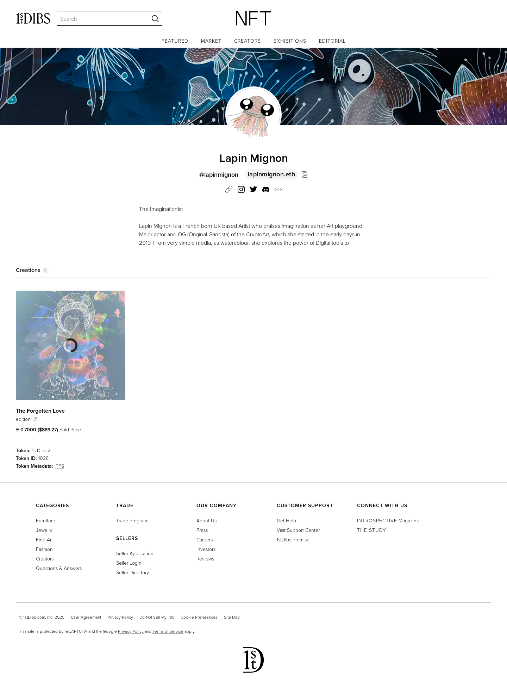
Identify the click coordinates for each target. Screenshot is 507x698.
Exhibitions (290, 40)
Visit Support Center (298, 530)
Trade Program (131, 520)
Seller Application (135, 553)
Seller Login (129, 562)
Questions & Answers (59, 568)
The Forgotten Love (40, 411)
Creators (247, 40)
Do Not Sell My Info (156, 617)
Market (211, 40)
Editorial (332, 40)
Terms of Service (167, 631)
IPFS (59, 465)
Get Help (286, 520)
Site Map (232, 617)
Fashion (44, 549)
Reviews (205, 558)
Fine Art (44, 539)
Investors (205, 549)
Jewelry (44, 530)
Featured (175, 40)
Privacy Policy (120, 617)
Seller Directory (132, 572)
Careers (204, 539)
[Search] (99, 18)
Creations (32, 270)
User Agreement (86, 617)
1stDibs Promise (293, 539)
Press (202, 530)
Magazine (388, 520)
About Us (206, 520)
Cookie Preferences (199, 617)
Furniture (45, 520)
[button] (265, 190)
